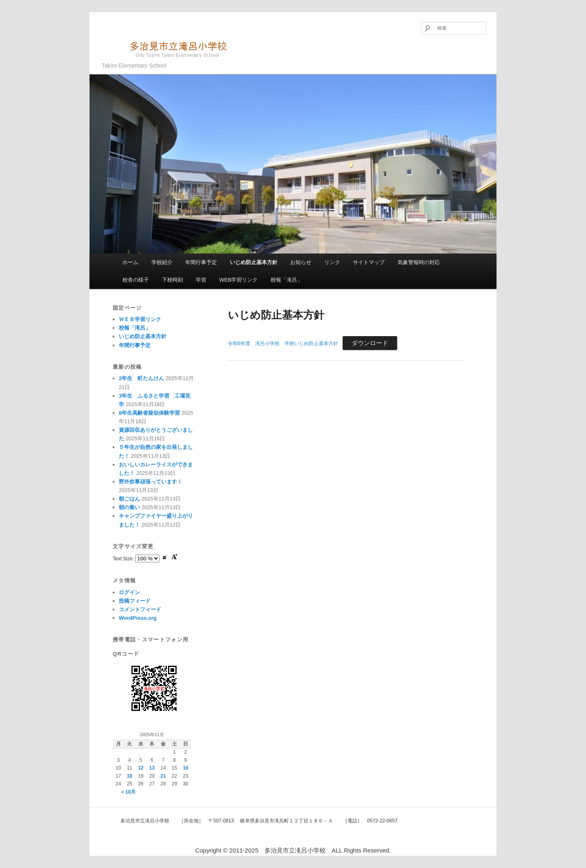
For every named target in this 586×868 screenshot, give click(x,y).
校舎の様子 (135, 280)
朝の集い (129, 507)
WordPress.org (138, 618)
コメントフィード (140, 609)
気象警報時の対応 (419, 262)
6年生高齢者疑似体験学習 (149, 413)
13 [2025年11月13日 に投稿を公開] (152, 768)
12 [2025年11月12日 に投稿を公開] (140, 768)
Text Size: (124, 559)
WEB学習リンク (238, 280)
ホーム (130, 262)
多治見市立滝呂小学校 (169, 49)
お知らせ (300, 262)
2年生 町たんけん (141, 378)
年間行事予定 (201, 262)
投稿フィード (135, 601)
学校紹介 (162, 262)
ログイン (129, 592)
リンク (332, 262)
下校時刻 (172, 280)
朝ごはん (129, 499)
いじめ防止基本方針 (254, 262)
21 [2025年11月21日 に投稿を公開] (163, 776)
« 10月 (128, 792)
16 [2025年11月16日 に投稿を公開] (185, 768)
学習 (201, 280)
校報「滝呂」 (286, 280)
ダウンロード (370, 342)
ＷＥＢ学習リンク (140, 319)
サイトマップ (369, 262)
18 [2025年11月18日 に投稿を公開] (129, 776)
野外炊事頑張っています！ (150, 482)
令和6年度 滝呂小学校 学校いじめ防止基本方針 (283, 343)
